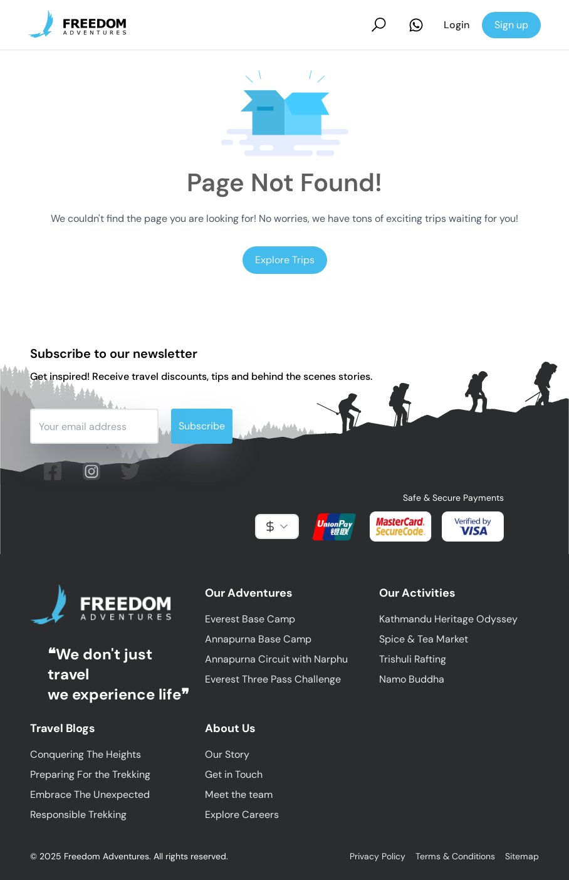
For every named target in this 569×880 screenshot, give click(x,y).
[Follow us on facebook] (53, 471)
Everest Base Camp (250, 619)
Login (456, 24)
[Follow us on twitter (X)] (130, 471)
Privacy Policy (377, 856)
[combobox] (277, 526)
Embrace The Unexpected (90, 794)
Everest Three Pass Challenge (273, 679)
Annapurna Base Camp (258, 639)
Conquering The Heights (85, 754)
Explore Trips (285, 259)
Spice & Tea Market (423, 639)
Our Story (227, 754)
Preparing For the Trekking (90, 774)
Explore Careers (242, 814)
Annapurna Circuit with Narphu (276, 659)
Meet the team (239, 794)
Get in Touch (234, 774)
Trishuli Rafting (412, 659)
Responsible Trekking (78, 814)
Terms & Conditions (455, 856)
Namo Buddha (411, 679)
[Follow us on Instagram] (91, 471)
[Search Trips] (379, 25)
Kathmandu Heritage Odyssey (448, 619)
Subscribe (202, 425)
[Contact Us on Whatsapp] (416, 25)
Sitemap (522, 856)
